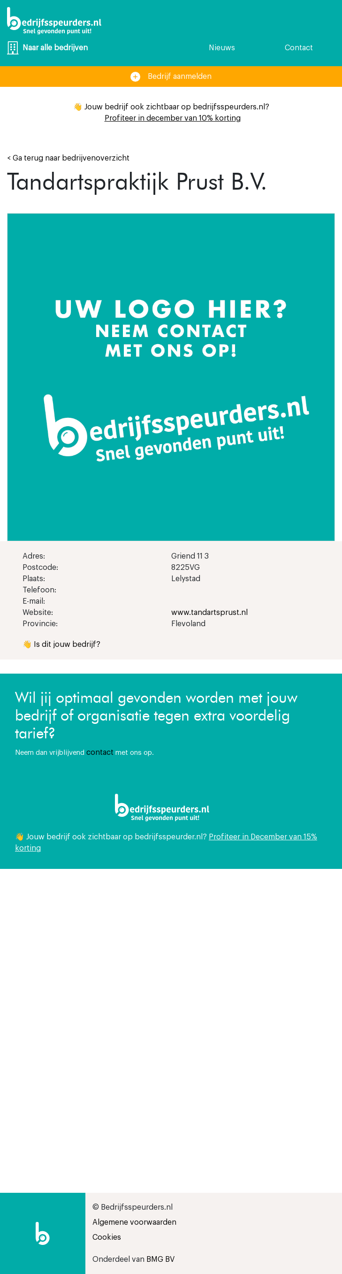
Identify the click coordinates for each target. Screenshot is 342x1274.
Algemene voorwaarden (134, 1222)
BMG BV (160, 1259)
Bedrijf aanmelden (171, 77)
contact (100, 752)
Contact (299, 48)
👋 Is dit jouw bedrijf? (61, 644)
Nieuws (222, 48)
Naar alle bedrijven (47, 47)
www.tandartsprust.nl (209, 612)
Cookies (106, 1237)
